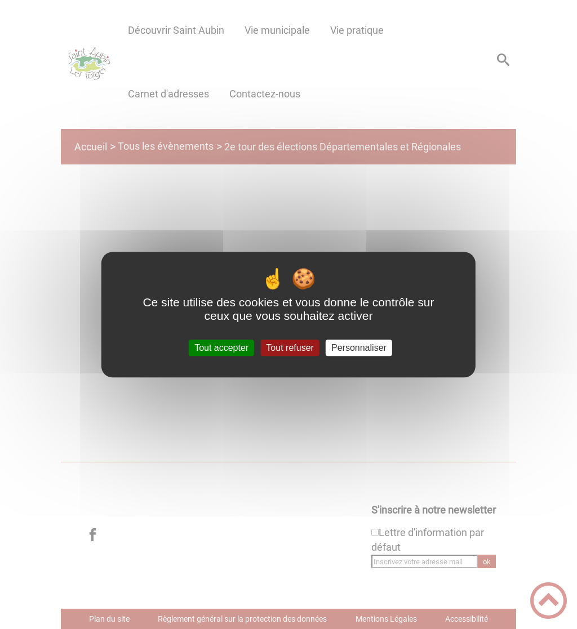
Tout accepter (221, 348)
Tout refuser (289, 348)
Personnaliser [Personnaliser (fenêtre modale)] (359, 348)
